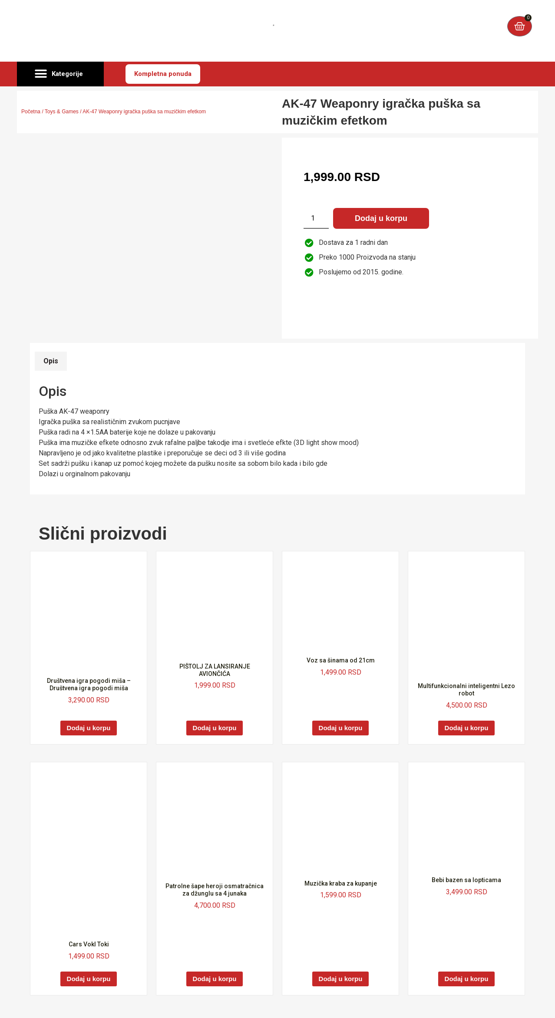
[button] (60, 74)
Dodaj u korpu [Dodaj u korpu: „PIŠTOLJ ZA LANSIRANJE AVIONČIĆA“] (215, 727)
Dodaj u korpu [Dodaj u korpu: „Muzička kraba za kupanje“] (341, 978)
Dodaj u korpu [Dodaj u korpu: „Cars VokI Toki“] (89, 978)
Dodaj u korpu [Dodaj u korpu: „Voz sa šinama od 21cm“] (341, 727)
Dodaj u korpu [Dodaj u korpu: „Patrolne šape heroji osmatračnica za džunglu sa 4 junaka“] (215, 978)
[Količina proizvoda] (316, 218)
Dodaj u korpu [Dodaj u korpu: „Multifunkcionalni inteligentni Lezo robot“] (467, 727)
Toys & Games (62, 112)
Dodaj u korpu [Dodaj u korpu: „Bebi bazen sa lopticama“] (467, 978)
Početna (30, 112)
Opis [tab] (50, 361)
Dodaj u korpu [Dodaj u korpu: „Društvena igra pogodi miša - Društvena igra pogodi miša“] (89, 727)
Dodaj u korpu (381, 218)
